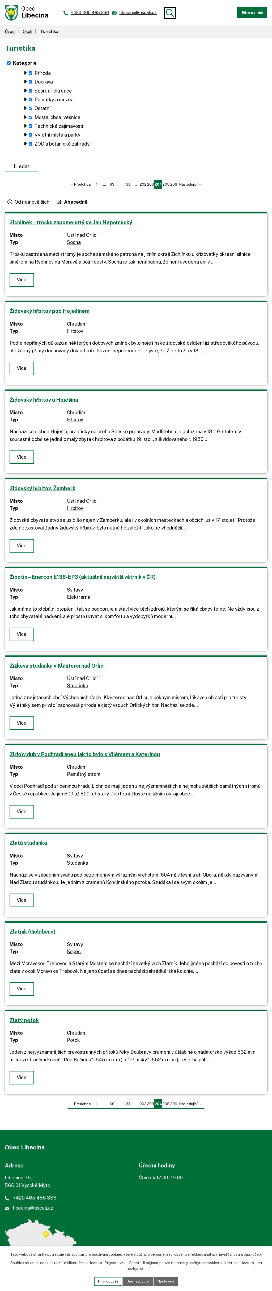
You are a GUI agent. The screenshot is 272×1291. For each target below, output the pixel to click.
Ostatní (42, 109)
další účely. (253, 1254)
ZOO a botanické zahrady (62, 145)
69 (112, 185)
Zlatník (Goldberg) (33, 933)
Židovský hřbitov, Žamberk (42, 490)
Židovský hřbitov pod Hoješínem (50, 312)
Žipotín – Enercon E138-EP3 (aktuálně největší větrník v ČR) (83, 578)
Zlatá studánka (28, 844)
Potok (73, 1041)
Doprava (44, 83)
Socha (74, 243)
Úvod (10, 32)
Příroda (43, 74)
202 (143, 185)
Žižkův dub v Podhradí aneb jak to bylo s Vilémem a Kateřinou (85, 755)
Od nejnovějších (32, 203)
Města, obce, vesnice (57, 118)
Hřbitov (75, 332)
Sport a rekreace (53, 92)
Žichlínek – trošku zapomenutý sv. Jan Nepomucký (71, 224)
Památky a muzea (54, 101)
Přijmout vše (106, 1281)
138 (127, 185)
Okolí (27, 32)
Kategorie (25, 64)
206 (173, 185)
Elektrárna (78, 598)
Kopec (74, 953)
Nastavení (167, 1281)
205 (166, 185)
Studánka (77, 687)
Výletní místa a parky (57, 136)
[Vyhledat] (170, 13)
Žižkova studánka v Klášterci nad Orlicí (57, 667)
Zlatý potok (24, 1021)
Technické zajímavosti (59, 127)
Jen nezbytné (138, 1281)
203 (150, 185)
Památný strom (83, 775)
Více (22, 281)
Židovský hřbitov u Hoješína (44, 401)
